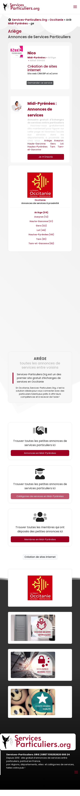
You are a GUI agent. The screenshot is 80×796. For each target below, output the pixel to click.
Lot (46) (41, 230)
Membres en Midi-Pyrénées (40, 539)
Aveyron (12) (41, 216)
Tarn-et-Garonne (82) (41, 243)
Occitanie (56, 20)
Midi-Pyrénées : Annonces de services (42, 109)
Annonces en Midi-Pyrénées (40, 453)
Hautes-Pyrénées (37, 146)
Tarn (52, 146)
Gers (53, 143)
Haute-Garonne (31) (41, 221)
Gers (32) (41, 225)
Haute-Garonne (36, 143)
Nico (31, 53)
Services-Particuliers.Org (27, 20)
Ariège (48, 140)
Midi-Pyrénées (18, 23)
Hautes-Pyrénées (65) (41, 234)
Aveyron (58, 140)
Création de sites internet (42, 68)
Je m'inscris (46, 157)
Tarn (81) (41, 239)
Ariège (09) (41, 212)
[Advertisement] (39, 300)
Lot (61, 143)
